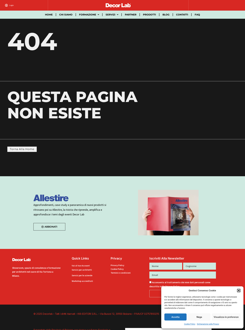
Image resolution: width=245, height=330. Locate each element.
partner (130, 14)
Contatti (182, 14)
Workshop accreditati (83, 281)
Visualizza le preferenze (226, 317)
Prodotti (149, 14)
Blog (166, 14)
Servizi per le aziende (83, 275)
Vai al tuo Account (81, 265)
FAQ (197, 14)
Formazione (89, 14)
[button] (238, 290)
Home (49, 14)
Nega (199, 317)
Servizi (112, 14)
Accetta (175, 317)
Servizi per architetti (82, 269)
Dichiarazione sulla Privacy (208, 324)
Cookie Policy (189, 324)
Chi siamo (65, 14)
